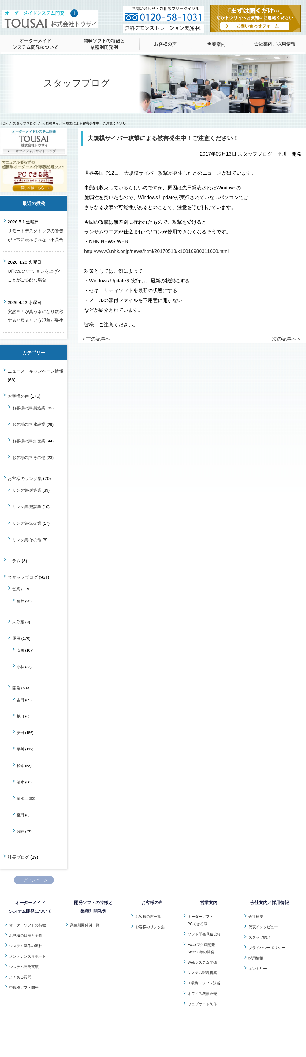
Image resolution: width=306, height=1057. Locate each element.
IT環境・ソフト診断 (204, 983)
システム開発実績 (24, 967)
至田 (20, 815)
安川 (20, 650)
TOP (4, 123)
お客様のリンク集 (25, 478)
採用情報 (255, 958)
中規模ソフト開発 (24, 987)
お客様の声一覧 (148, 916)
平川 (20, 749)
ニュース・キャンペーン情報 (35, 371)
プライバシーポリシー (266, 948)
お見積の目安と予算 (25, 935)
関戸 (20, 831)
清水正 (22, 798)
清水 (20, 782)
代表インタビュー (263, 927)
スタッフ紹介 (259, 937)
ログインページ (34, 880)
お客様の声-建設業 (28, 424)
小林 (20, 667)
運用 (16, 638)
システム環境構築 (202, 973)
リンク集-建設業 (26, 506)
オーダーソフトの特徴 (27, 925)
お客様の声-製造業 (28, 408)
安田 (20, 733)
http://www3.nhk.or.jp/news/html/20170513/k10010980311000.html (156, 251)
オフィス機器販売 (202, 994)
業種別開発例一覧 (84, 925)
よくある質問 (20, 977)
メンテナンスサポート (27, 956)
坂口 (20, 716)
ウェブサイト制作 (202, 1004)
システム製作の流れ (25, 946)
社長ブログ (18, 857)
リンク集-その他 (26, 540)
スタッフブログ (24, 123)
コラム (14, 560)
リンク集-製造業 (26, 490)
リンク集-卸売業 (26, 523)
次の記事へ (286, 338)
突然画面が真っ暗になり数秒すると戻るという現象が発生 (35, 316)
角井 (20, 601)
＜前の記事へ (95, 338)
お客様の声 (18, 396)
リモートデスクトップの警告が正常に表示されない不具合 (35, 235)
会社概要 (255, 916)
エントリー (257, 968)
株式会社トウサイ (157, 1049)
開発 (16, 688)
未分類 (18, 622)
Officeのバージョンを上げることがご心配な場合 (35, 275)
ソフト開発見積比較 (204, 934)
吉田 (20, 700)
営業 (16, 589)
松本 (20, 766)
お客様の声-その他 (28, 457)
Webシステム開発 (202, 962)
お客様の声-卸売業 (28, 441)
